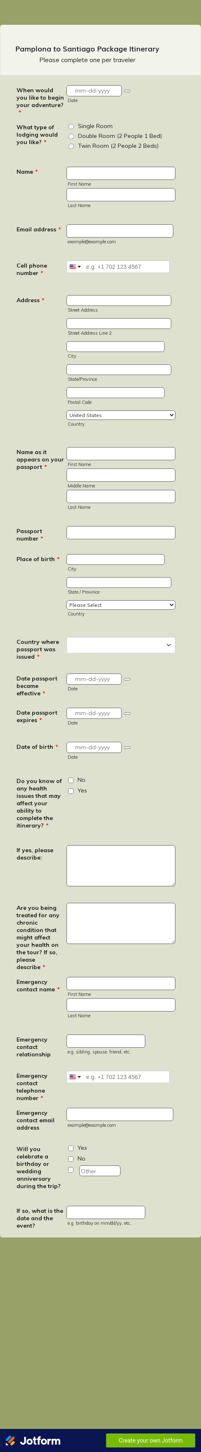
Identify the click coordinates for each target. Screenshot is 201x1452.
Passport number (30, 534)
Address (31, 300)
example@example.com (92, 242)
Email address (39, 229)
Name (27, 171)
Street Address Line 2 (90, 333)
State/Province (82, 379)
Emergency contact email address (35, 1120)
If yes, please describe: (35, 853)
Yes (82, 790)
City (72, 356)
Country (76, 424)
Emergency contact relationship (34, 1047)
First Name (79, 184)
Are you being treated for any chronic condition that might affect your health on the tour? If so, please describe (38, 937)
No (81, 779)
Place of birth (38, 559)
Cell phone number (32, 269)
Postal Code (80, 402)
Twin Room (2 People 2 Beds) (118, 145)
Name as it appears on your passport (40, 459)
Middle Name (81, 486)
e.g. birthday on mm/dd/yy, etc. (99, 1223)
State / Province (83, 592)
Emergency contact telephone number (32, 1087)
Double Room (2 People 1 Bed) (120, 136)
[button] (127, 91)
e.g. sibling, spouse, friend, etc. (99, 1052)
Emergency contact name (38, 985)
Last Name (79, 205)
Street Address (83, 310)
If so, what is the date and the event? (40, 1218)
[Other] (70, 1169)
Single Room (95, 126)
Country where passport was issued (38, 649)
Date (73, 100)
